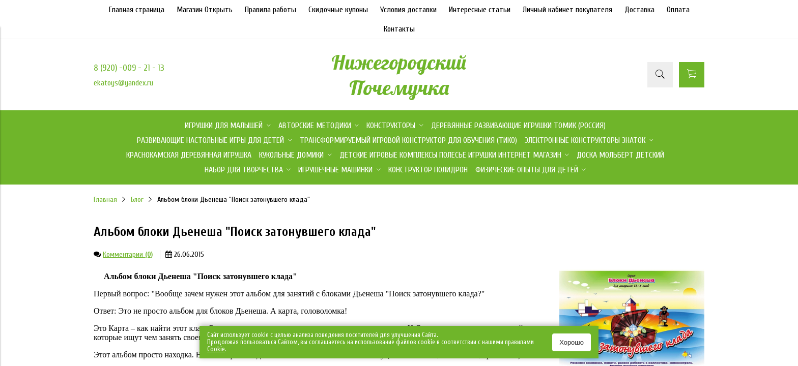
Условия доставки (408, 9)
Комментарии (128, 254)
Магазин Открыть (205, 9)
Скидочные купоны (338, 9)
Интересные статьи (479, 9)
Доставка (639, 9)
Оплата (678, 9)
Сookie (216, 349)
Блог (137, 199)
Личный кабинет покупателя (567, 9)
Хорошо (571, 342)
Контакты (399, 29)
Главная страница (136, 9)
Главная (105, 199)
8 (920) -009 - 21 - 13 (129, 68)
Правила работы (270, 9)
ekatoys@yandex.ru (123, 82)
